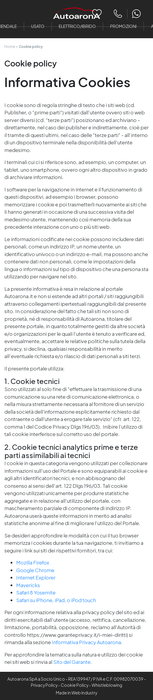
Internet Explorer (36, 577)
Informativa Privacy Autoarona (86, 642)
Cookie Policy (74, 685)
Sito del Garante (71, 662)
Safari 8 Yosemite (36, 592)
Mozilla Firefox (32, 562)
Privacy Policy (44, 685)
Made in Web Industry (76, 692)
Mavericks (28, 585)
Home (9, 46)
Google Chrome (35, 570)
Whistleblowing (107, 685)
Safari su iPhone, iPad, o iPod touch (56, 600)
